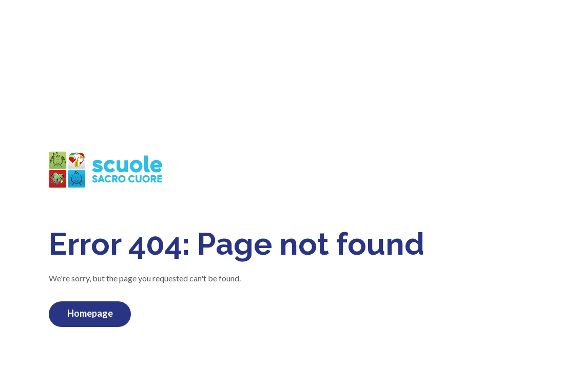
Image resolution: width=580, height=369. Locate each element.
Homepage (90, 313)
